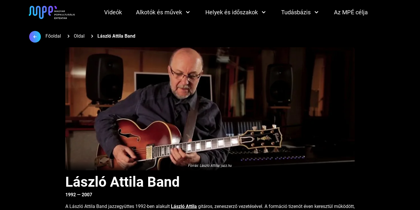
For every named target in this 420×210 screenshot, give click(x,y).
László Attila (184, 206)
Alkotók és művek (163, 12)
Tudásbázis (300, 12)
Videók (113, 12)
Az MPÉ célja (351, 12)
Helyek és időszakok (236, 12)
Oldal (79, 36)
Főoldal (53, 36)
